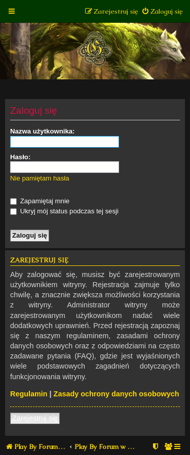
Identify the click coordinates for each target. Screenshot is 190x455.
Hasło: (20, 157)
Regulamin (29, 394)
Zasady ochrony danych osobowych (116, 394)
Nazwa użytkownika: (42, 131)
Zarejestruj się (35, 418)
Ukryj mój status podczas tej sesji (64, 211)
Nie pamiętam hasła (39, 178)
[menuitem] (161, 11)
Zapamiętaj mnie (39, 201)
